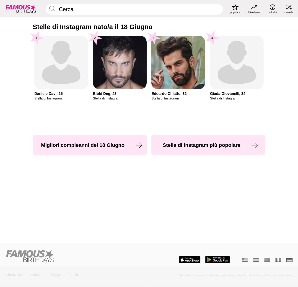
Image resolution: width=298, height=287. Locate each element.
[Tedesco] (289, 260)
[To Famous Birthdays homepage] (21, 9)
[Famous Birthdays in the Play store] (217, 259)
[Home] (76, 256)
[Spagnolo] (256, 260)
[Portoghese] (267, 260)
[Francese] (278, 260)
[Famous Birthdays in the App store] (189, 259)
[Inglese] (245, 260)
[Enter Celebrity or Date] (134, 9)
